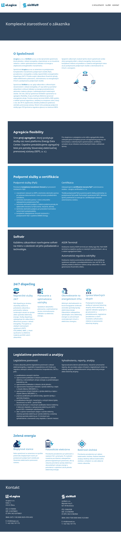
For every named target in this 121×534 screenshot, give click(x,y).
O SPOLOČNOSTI (98, 5)
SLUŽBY (108, 5)
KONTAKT (115, 5)
